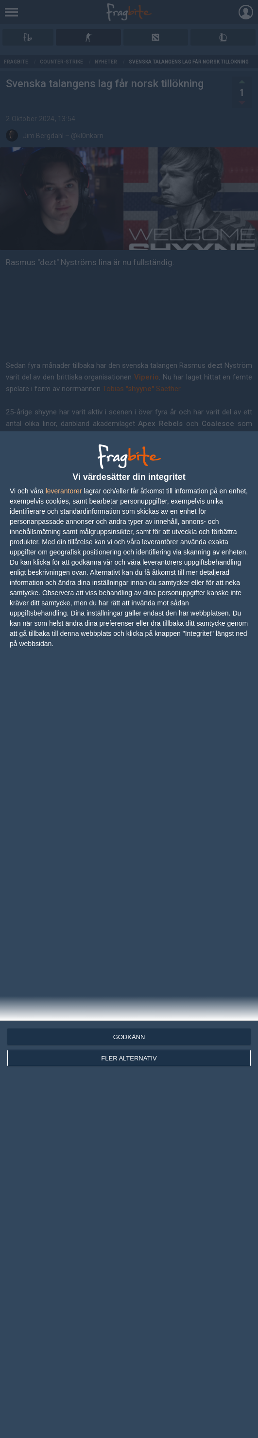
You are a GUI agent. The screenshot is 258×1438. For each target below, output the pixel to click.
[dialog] (129, 934)
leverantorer (64, 491)
